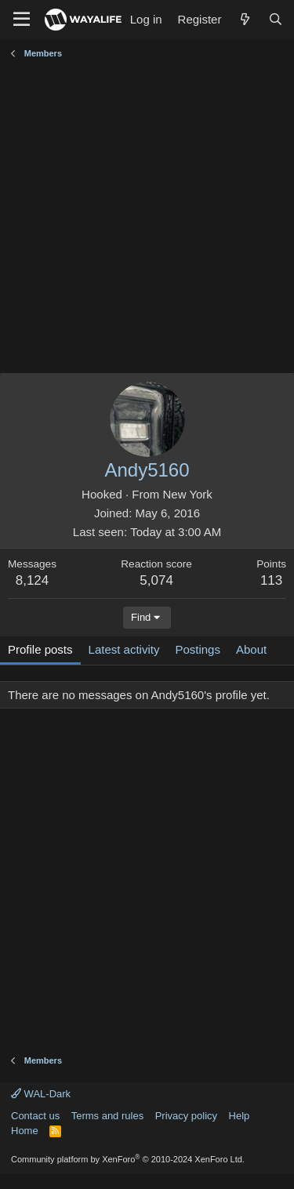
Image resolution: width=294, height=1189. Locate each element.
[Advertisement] (147, 218)
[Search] (275, 19)
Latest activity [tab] (124, 649)
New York (187, 494)
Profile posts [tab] (40, 649)
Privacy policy (186, 1116)
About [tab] (251, 649)
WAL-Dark (41, 1094)
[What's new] (244, 19)
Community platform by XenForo (128, 1159)
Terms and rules (107, 1116)
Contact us (35, 1116)
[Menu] (21, 19)
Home (24, 1130)
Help (239, 1116)
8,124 (32, 580)
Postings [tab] (197, 649)
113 (271, 580)
